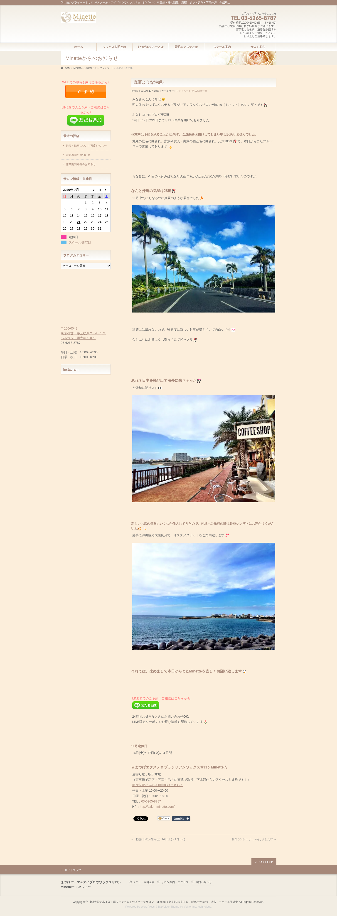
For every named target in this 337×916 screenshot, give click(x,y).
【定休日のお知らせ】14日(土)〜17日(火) (158, 839)
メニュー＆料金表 (144, 882)
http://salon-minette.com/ (157, 806)
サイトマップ (73, 870)
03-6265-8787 (151, 801)
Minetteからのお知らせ (85, 68)
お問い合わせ (203, 882)
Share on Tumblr (181, 818)
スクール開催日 (80, 242)
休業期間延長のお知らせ (81, 164)
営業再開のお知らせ (78, 155)
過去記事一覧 (199, 90)
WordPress (148, 906)
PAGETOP (266, 861)
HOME (67, 68)
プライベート (106, 68)
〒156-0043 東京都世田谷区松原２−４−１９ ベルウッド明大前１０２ (83, 333)
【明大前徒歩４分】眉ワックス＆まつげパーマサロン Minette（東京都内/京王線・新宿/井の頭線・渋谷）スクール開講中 (163, 902)
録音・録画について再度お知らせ (86, 145)
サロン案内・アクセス (175, 882)
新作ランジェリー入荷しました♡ (254, 839)
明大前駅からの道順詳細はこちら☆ (157, 785)
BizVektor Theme (168, 906)
